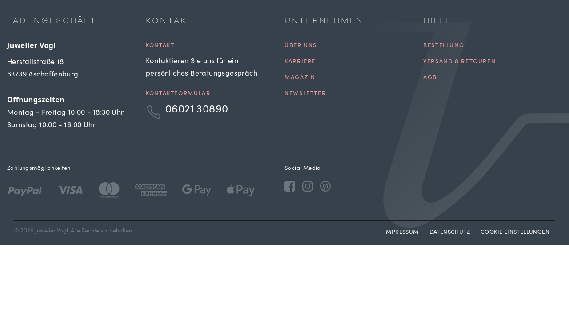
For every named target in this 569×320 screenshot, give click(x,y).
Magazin (299, 78)
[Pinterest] (325, 185)
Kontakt (160, 46)
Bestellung (443, 46)
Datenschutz (449, 233)
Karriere (300, 62)
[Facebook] (289, 185)
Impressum (401, 233)
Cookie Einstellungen (515, 233)
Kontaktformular (178, 94)
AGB (430, 78)
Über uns (300, 46)
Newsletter (305, 94)
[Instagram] (307, 185)
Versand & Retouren (459, 62)
